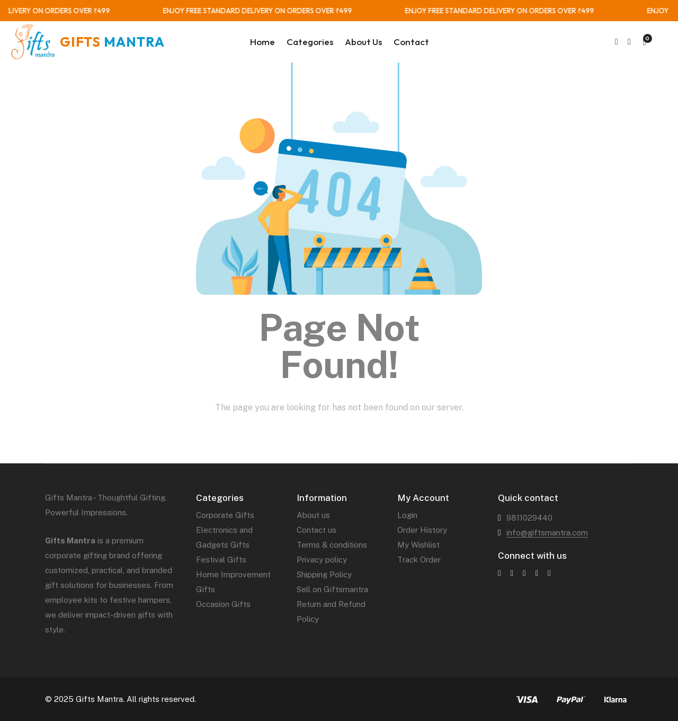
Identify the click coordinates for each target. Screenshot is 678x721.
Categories (310, 41)
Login (407, 515)
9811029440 (529, 517)
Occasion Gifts (223, 604)
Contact (411, 41)
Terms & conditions (332, 544)
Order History (422, 529)
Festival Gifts (221, 559)
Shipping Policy (324, 574)
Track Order (419, 559)
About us (313, 515)
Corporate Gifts (225, 515)
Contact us (316, 529)
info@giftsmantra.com (547, 532)
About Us (363, 41)
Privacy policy (322, 559)
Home (262, 41)
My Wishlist (418, 544)
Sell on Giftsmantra (332, 589)
